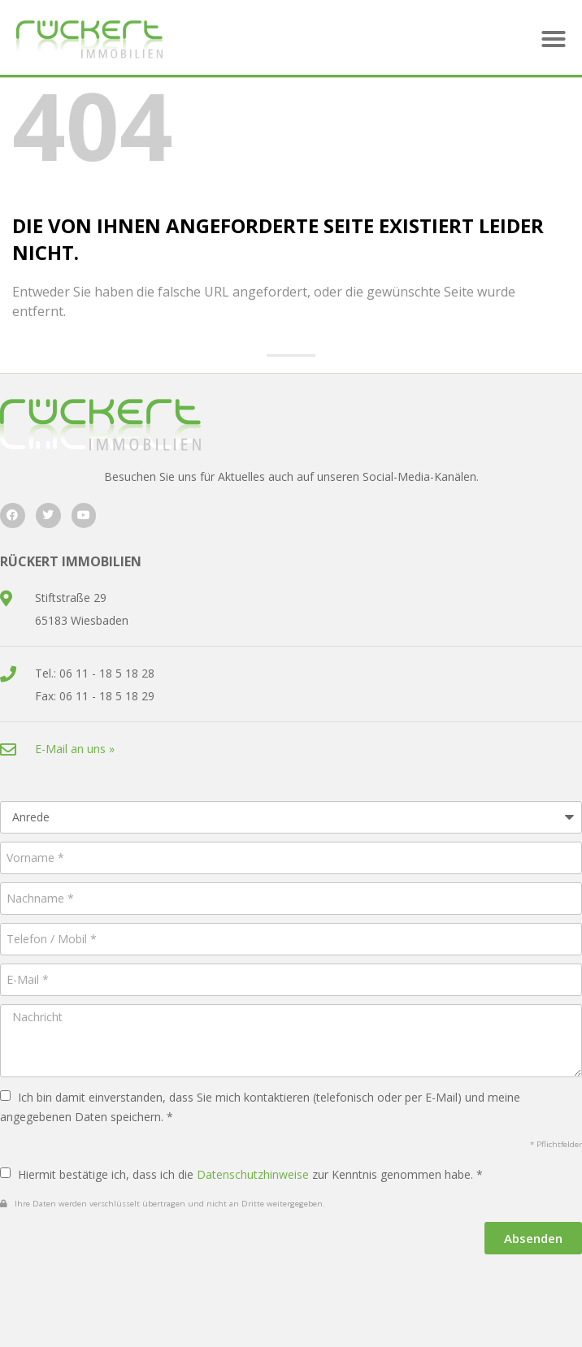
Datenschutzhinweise (253, 1174)
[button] (553, 38)
